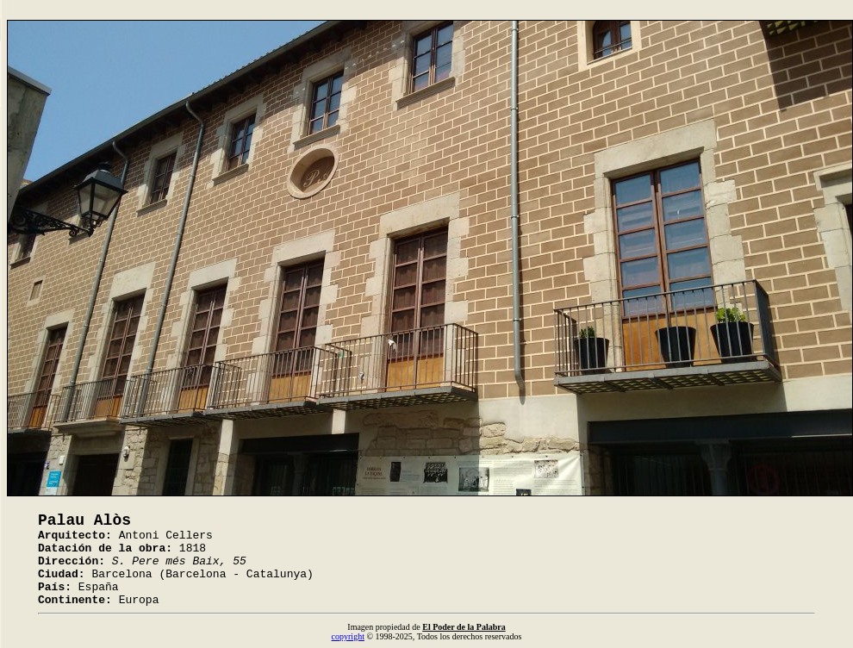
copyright (348, 636)
